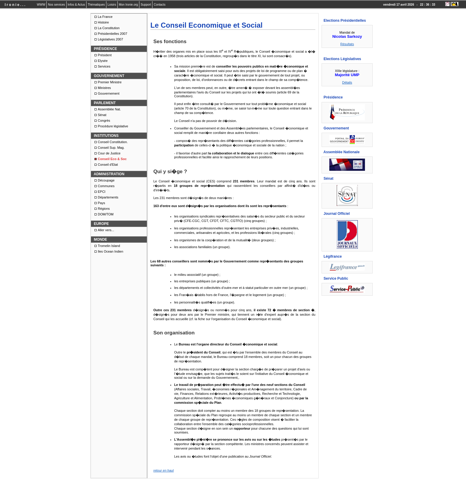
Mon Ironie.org (128, 4)
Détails (347, 82)
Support (146, 4)
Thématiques (96, 4)
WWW (41, 4)
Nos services (56, 4)
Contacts (159, 4)
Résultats (347, 44)
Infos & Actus (76, 4)
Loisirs (112, 4)
